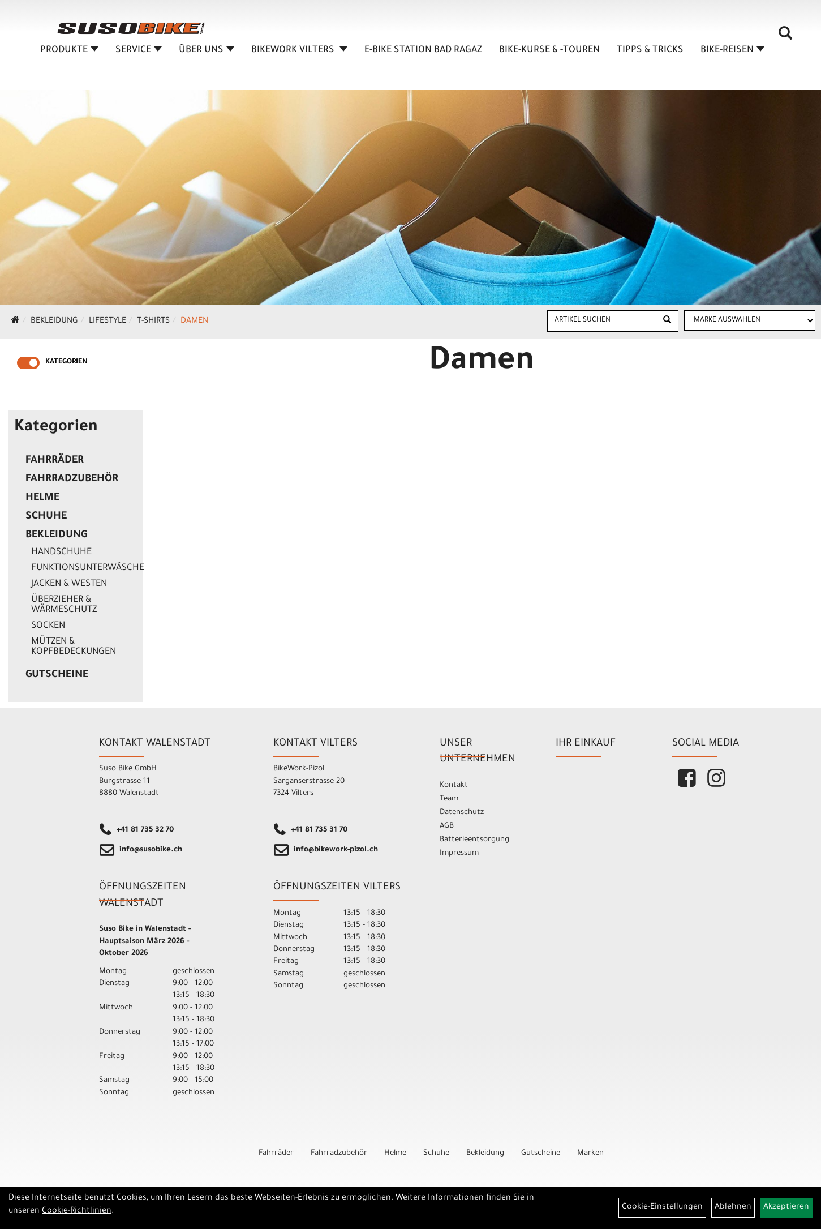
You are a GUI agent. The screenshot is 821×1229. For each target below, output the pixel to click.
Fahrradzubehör (71, 479)
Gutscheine (56, 675)
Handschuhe (61, 552)
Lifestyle (107, 321)
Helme (42, 498)
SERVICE (139, 53)
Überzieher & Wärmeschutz (64, 605)
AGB (447, 826)
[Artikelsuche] (786, 40)
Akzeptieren (786, 1207)
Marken (590, 1153)
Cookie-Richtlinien (76, 1211)
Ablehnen (733, 1207)
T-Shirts (153, 321)
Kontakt (454, 785)
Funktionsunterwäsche (84, 568)
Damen (194, 321)
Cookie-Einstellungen (662, 1207)
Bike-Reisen (733, 53)
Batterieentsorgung (474, 840)
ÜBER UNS (207, 53)
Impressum (459, 853)
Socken (48, 626)
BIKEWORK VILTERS (300, 53)
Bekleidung (54, 321)
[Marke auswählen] (749, 320)
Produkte (70, 53)
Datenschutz (462, 812)
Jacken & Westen (69, 584)
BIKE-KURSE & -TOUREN (550, 53)
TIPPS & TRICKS (650, 53)
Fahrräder (54, 460)
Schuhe (46, 517)
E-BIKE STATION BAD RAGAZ (424, 53)
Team (449, 799)
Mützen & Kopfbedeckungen (73, 647)
